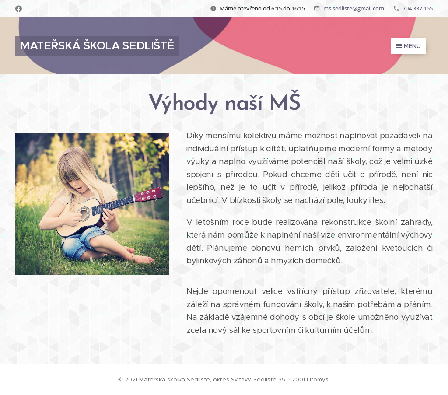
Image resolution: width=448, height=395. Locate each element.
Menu (408, 46)
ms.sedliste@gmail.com (353, 8)
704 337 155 (417, 8)
